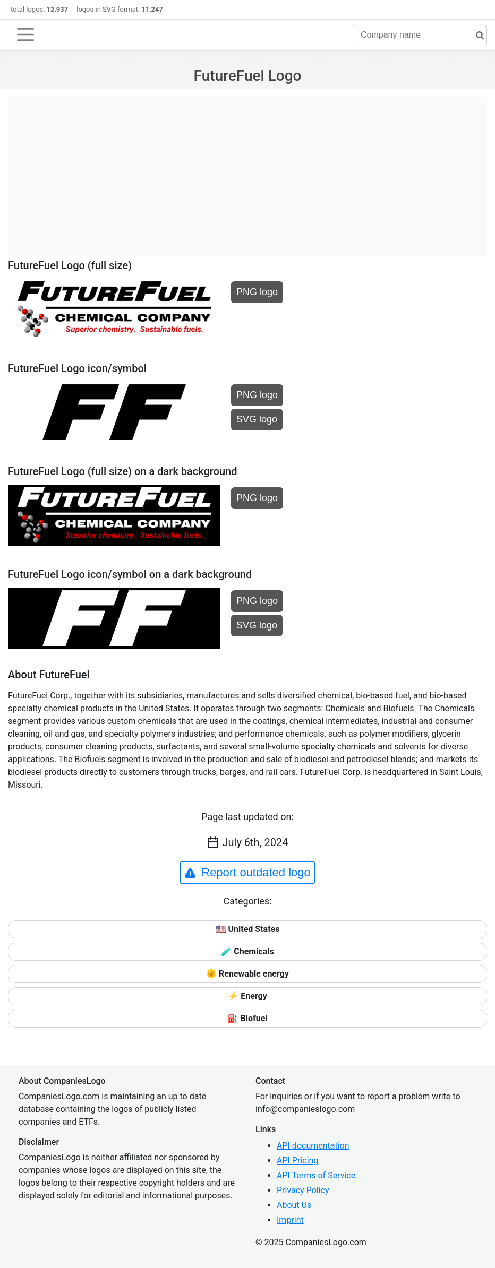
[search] (476, 35)
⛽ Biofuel (247, 1018)
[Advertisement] (247, 171)
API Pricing (297, 1160)
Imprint (290, 1220)
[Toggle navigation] (25, 34)
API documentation (313, 1146)
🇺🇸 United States (248, 929)
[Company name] (420, 35)
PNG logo (257, 292)
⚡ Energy (247, 996)
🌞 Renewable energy (247, 974)
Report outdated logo (247, 872)
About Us (294, 1205)
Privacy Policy (303, 1190)
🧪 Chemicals (247, 951)
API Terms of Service (316, 1175)
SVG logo (256, 419)
